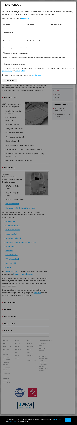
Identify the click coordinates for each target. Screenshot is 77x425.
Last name (30, 24)
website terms (37, 75)
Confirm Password (33, 41)
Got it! (67, 420)
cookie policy (12, 421)
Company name (56, 24)
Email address (8, 32)
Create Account (9, 80)
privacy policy (58, 419)
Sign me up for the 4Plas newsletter (16, 53)
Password (6, 41)
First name (6, 24)
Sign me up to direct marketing (15, 64)
